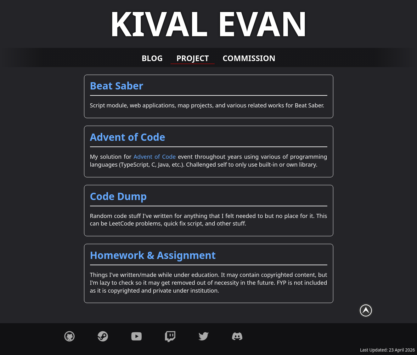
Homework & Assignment (153, 255)
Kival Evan (208, 23)
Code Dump (118, 196)
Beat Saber (117, 85)
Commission (249, 58)
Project (193, 58)
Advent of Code (128, 137)
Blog (152, 58)
